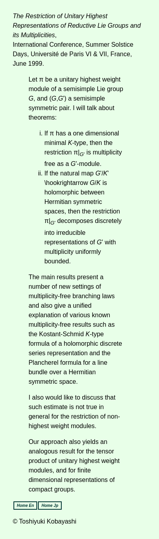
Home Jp (50, 505)
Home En (25, 505)
